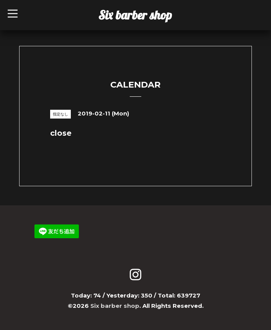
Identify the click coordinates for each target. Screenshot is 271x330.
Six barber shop (135, 15)
